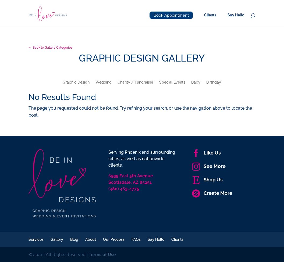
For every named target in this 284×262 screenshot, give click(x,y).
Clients (210, 15)
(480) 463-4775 (123, 188)
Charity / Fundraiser (135, 82)
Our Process (114, 239)
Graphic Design (76, 82)
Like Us (206, 153)
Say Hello (236, 15)
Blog (74, 239)
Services (36, 239)
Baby (195, 82)
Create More (212, 193)
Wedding (103, 82)
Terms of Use (102, 254)
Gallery (57, 239)
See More (209, 166)
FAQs (136, 239)
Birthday (213, 82)
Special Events (172, 82)
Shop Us (207, 179)
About (90, 239)
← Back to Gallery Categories (50, 47)
